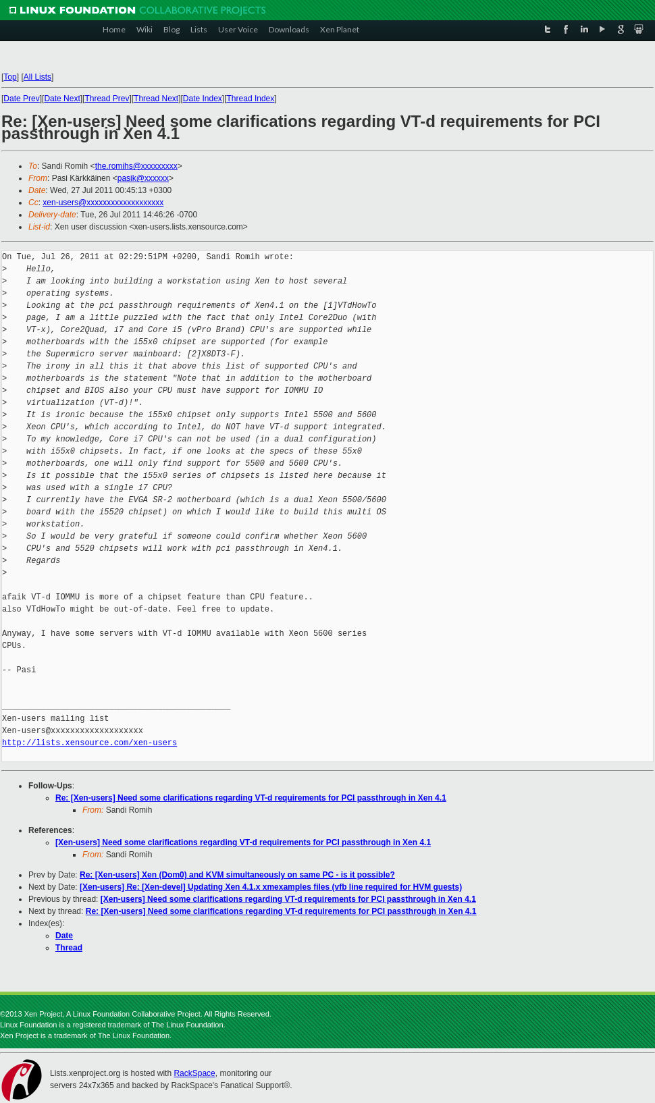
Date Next (62, 98)
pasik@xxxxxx (143, 178)
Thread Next (156, 98)
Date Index (202, 98)
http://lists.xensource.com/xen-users (89, 743)
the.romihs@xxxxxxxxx (136, 166)
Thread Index (251, 98)
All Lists (37, 77)
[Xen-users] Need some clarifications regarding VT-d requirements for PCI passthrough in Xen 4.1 (243, 842)
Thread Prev (106, 98)
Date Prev (21, 98)
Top (9, 77)
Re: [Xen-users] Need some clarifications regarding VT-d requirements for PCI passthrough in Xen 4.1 (250, 798)
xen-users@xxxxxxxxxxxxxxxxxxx (103, 202)
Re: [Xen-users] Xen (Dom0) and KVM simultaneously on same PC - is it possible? (237, 875)
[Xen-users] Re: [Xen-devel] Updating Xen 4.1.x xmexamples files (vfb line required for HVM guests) (271, 887)
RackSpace (194, 1073)
